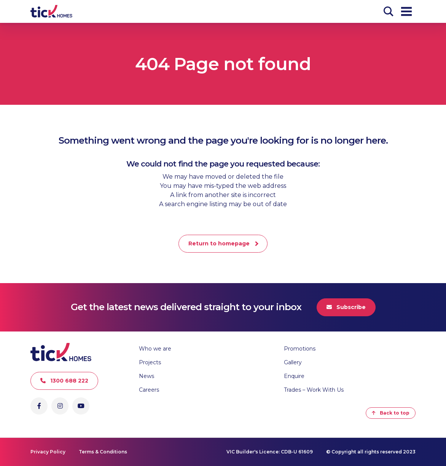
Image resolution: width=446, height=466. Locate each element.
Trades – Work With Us (314, 389)
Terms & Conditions (103, 452)
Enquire (294, 376)
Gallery (293, 362)
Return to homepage (219, 243)
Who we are (155, 348)
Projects (150, 362)
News (146, 376)
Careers (149, 389)
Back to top (390, 413)
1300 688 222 (64, 380)
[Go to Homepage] (51, 11)
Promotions (299, 348)
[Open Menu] (406, 11)
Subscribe (346, 307)
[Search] (388, 11)
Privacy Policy (47, 452)
